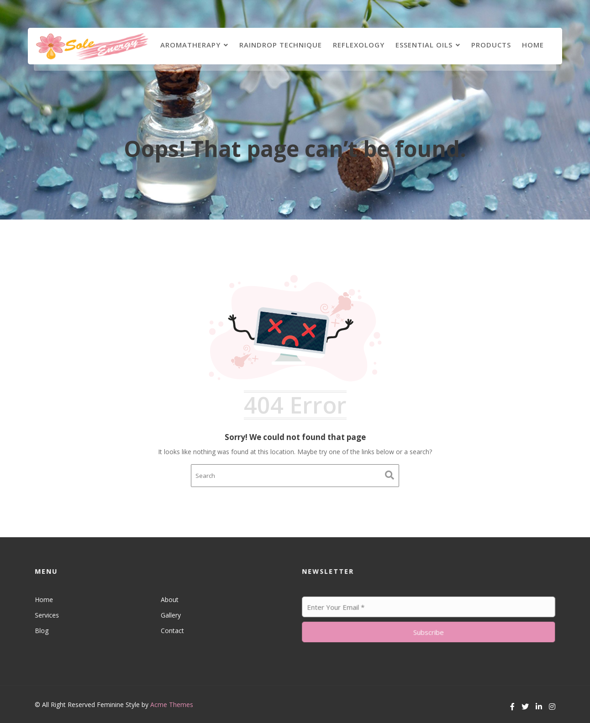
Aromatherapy (190, 44)
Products (491, 44)
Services (49, 614)
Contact (172, 630)
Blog (44, 630)
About (169, 599)
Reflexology (359, 44)
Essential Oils (424, 44)
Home (533, 44)
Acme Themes (171, 704)
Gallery (170, 614)
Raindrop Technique (280, 44)
